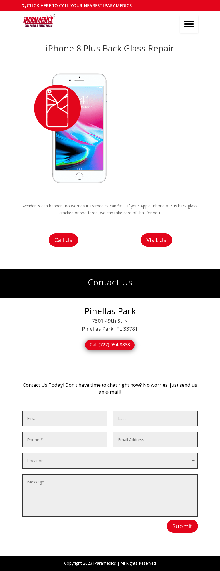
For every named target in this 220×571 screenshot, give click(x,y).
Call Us (63, 240)
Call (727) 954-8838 (110, 345)
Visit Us (156, 240)
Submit (182, 526)
